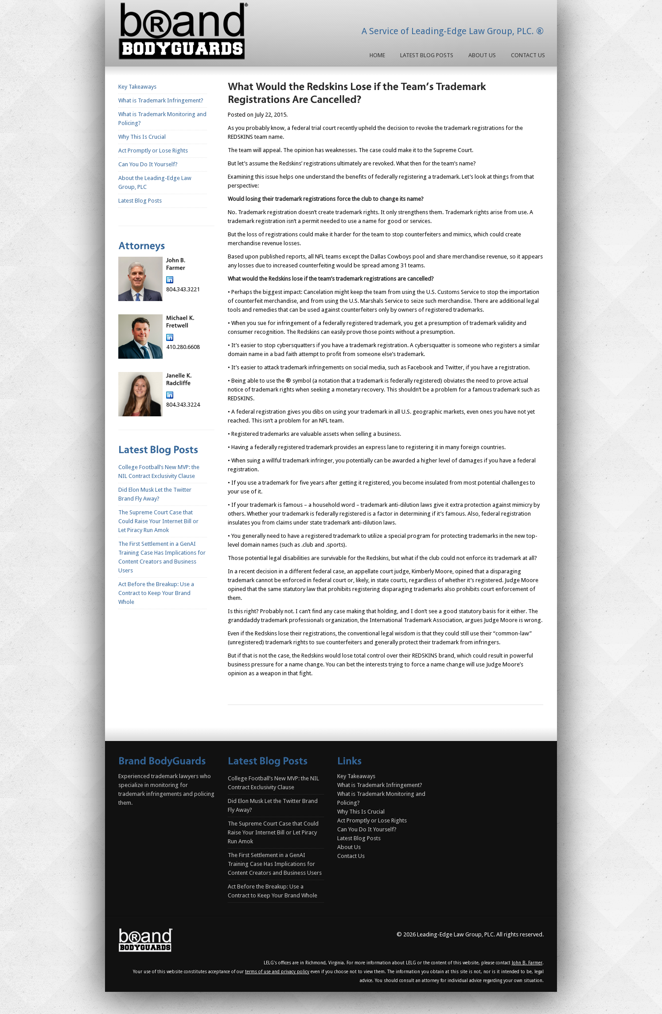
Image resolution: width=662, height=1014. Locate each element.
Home (377, 55)
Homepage (185, 32)
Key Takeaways (137, 86)
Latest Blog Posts (426, 55)
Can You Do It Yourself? (148, 164)
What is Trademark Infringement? (160, 100)
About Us (482, 55)
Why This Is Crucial (142, 136)
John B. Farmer (527, 962)
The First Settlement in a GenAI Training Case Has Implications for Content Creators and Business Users (275, 864)
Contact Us (528, 55)
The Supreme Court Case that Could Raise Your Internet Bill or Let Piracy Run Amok (158, 521)
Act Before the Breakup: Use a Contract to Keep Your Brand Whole (156, 593)
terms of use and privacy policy (277, 971)
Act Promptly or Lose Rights (153, 150)
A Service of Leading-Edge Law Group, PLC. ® (453, 31)
